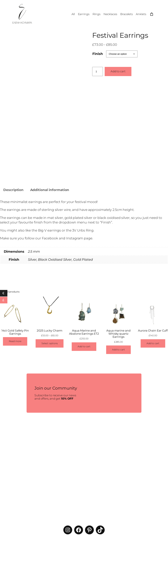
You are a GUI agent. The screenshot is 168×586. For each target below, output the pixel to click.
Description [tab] (13, 190)
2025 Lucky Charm (49, 330)
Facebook (50, 238)
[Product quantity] (97, 71)
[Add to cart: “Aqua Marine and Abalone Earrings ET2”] (84, 346)
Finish (97, 54)
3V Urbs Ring (83, 230)
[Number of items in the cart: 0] (151, 14)
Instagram (74, 238)
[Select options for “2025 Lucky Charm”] (50, 343)
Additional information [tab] (49, 190)
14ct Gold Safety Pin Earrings (15, 332)
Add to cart (118, 71)
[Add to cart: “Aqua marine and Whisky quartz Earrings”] (118, 350)
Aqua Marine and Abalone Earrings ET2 (84, 332)
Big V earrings (49, 230)
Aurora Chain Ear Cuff (153, 330)
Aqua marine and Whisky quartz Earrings (118, 333)
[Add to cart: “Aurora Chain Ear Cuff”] (153, 343)
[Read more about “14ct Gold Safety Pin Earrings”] (15, 341)
